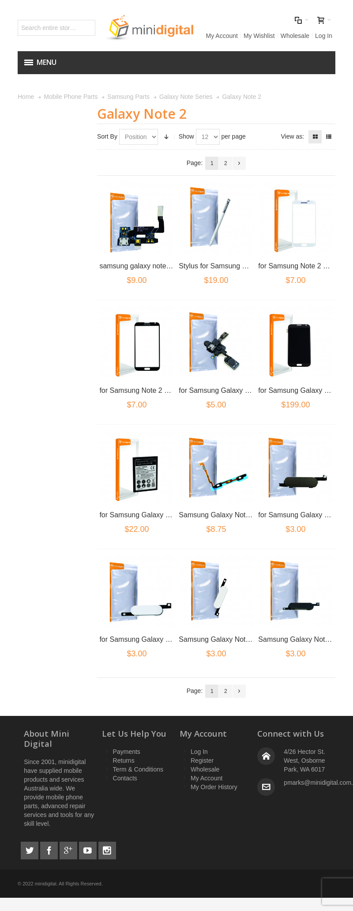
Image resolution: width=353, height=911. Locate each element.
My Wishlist (259, 35)
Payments (126, 751)
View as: (292, 136)
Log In (323, 35)
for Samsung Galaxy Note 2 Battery (154, 515)
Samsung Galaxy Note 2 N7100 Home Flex (246, 515)
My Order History (214, 787)
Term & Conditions (138, 769)
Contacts (125, 778)
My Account (222, 35)
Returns (124, 760)
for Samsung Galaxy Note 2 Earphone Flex (246, 390)
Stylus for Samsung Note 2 (221, 266)
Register (202, 760)
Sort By (107, 136)
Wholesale (295, 35)
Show (186, 136)
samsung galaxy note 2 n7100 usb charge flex (171, 266)
